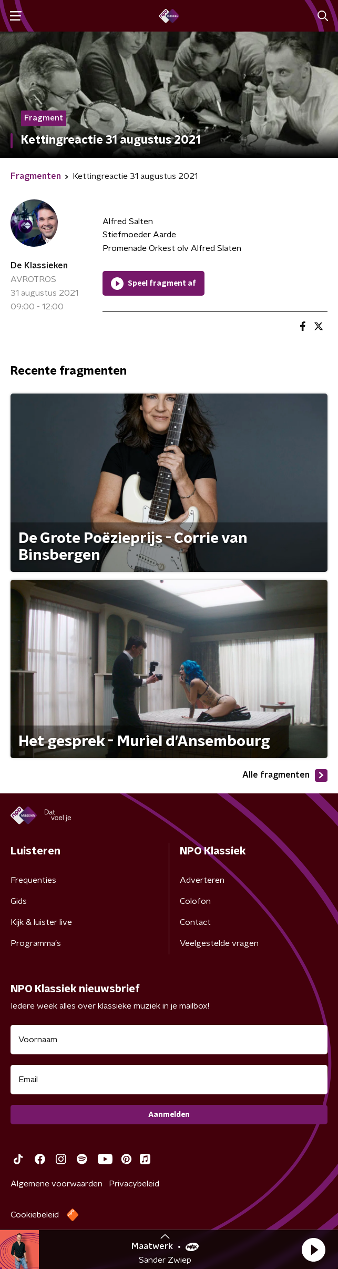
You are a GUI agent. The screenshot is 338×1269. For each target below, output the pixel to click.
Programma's (36, 943)
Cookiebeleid (35, 1215)
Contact (195, 922)
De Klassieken (39, 265)
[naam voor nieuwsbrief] (169, 1039)
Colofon (195, 901)
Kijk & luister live (41, 922)
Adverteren (202, 880)
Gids (19, 901)
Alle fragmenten (284, 775)
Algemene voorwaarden (57, 1184)
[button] (313, 1249)
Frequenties (33, 880)
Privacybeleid (134, 1184)
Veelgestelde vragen (219, 943)
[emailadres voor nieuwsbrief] (169, 1079)
